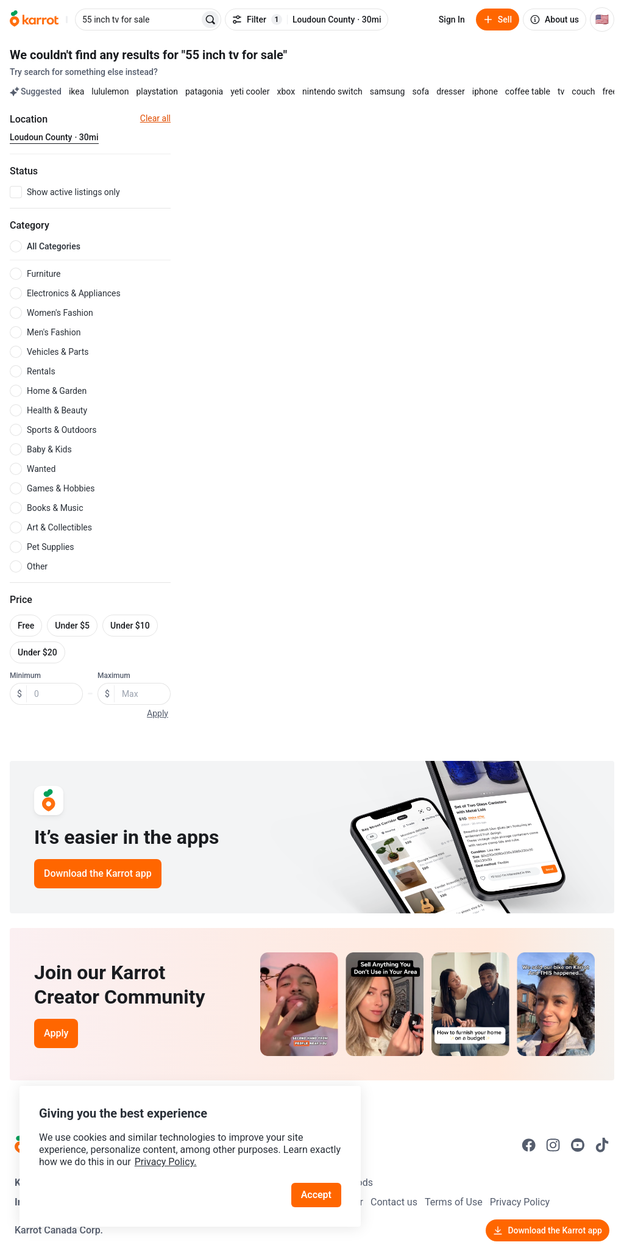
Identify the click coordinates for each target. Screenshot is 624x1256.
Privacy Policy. (166, 1162)
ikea (76, 91)
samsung (387, 91)
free (609, 91)
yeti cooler (249, 91)
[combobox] (138, 19)
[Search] (210, 19)
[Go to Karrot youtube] (577, 1145)
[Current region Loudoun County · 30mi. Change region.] (54, 138)
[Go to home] (34, 19)
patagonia (204, 91)
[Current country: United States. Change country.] (602, 19)
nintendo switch (332, 91)
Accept (316, 1195)
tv (561, 91)
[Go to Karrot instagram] (553, 1145)
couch (583, 91)
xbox (286, 91)
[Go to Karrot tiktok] (602, 1145)
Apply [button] (157, 713)
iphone (485, 91)
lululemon (110, 91)
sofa (420, 91)
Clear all (155, 118)
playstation (157, 91)
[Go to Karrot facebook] (529, 1145)
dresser (450, 91)
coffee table (527, 91)
